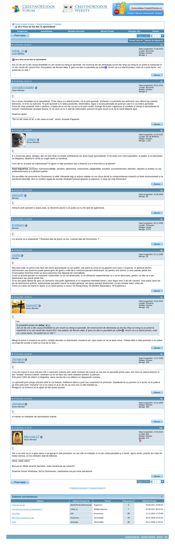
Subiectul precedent (79, 488)
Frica (14, 522)
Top (166, 537)
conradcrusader (23, 87)
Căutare (155, 31)
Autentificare (46, 31)
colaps (31, 139)
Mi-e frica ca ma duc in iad (23, 518)
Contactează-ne (132, 537)
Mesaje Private (107, 31)
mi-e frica (16, 513)
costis (16, 255)
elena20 (17, 195)
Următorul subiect (96, 488)
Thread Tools (134, 40)
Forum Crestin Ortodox (24, 24)
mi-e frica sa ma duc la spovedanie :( (27, 509)
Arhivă (160, 537)
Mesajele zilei (134, 31)
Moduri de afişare (153, 40)
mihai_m (18, 51)
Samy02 (31, 305)
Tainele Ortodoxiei (44, 24)
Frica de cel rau (18, 505)
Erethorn (18, 225)
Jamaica (18, 359)
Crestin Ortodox (148, 537)
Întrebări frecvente (76, 31)
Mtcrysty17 (31, 436)
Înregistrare (22, 31)
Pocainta (57, 24)
